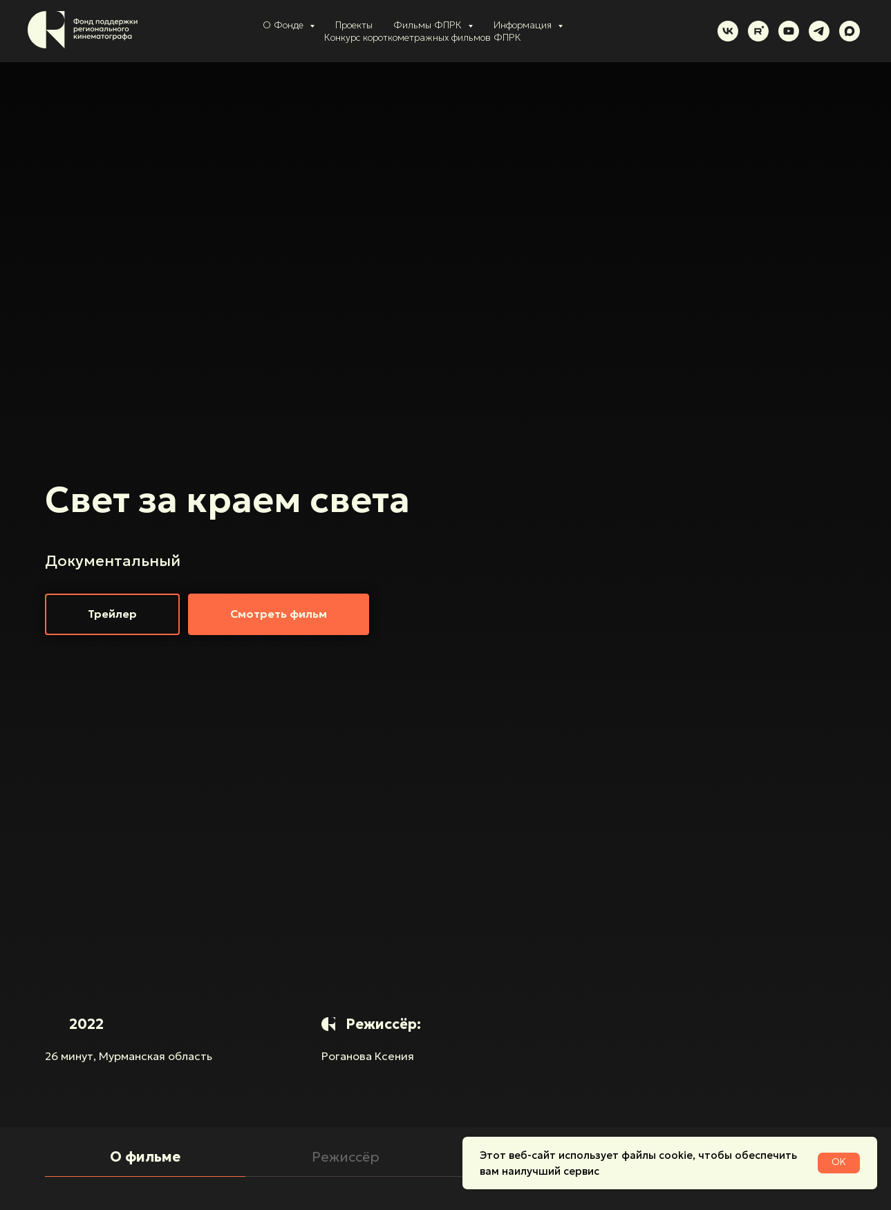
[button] (112, 614)
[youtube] (788, 31)
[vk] (728, 31)
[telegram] (819, 31)
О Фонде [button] (284, 25)
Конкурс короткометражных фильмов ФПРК (422, 37)
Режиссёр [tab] (345, 1157)
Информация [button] (524, 25)
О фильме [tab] (145, 1157)
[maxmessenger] (849, 31)
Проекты (354, 25)
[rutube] (758, 31)
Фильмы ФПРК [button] (429, 25)
